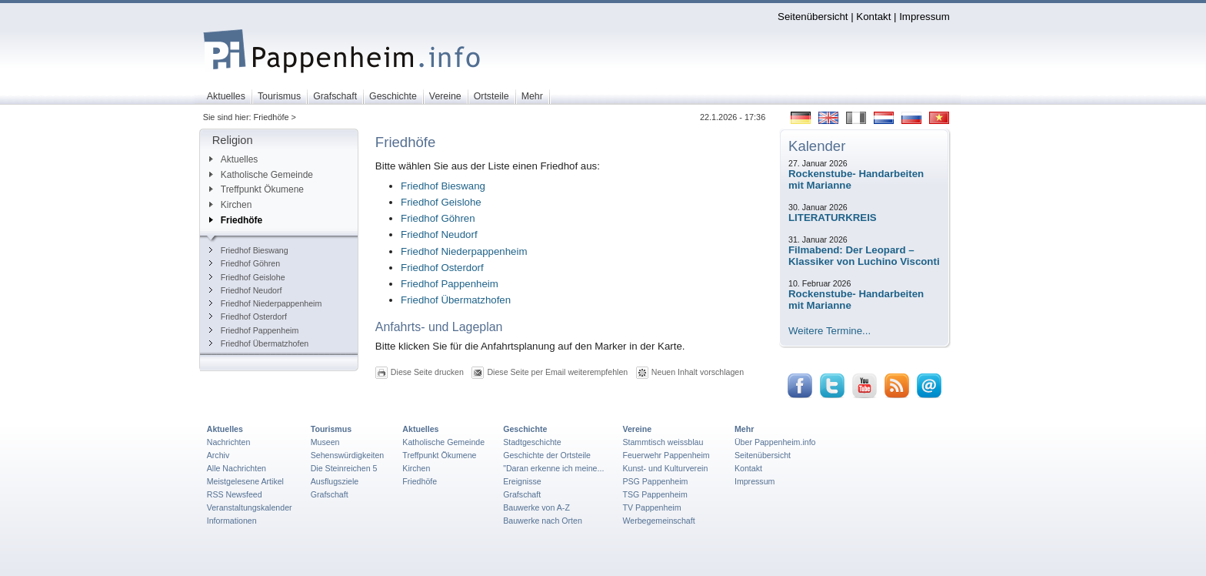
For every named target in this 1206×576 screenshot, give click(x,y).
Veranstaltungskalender (249, 507)
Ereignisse (522, 481)
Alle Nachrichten (236, 468)
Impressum (924, 16)
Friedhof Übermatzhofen (258, 343)
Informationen (232, 520)
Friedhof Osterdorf (248, 316)
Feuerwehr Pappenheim (665, 455)
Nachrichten (229, 442)
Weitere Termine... (829, 331)
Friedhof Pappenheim (253, 330)
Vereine (636, 429)
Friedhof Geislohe (247, 277)
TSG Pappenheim (654, 494)
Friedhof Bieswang (248, 250)
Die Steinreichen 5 (344, 468)
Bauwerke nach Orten (542, 520)
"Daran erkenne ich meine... (553, 468)
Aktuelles (233, 159)
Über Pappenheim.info (775, 442)
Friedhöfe (235, 220)
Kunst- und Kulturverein (665, 468)
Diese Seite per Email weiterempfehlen (557, 372)
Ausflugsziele (335, 481)
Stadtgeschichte (532, 442)
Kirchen (230, 204)
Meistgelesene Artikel (245, 481)
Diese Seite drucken (427, 372)
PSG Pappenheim (655, 481)
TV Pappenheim (651, 507)
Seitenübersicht (813, 16)
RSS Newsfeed (234, 494)
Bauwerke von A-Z (536, 507)
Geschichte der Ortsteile (547, 455)
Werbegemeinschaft (658, 520)
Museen (325, 442)
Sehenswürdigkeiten (348, 455)
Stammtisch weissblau (662, 442)
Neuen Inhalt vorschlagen (697, 372)
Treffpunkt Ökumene (256, 189)
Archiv (218, 455)
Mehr (744, 429)
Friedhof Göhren (244, 263)
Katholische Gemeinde (261, 174)
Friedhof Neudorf (245, 290)
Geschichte (525, 429)
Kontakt (873, 16)
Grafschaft (329, 494)
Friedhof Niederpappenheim (265, 303)
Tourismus (331, 429)
